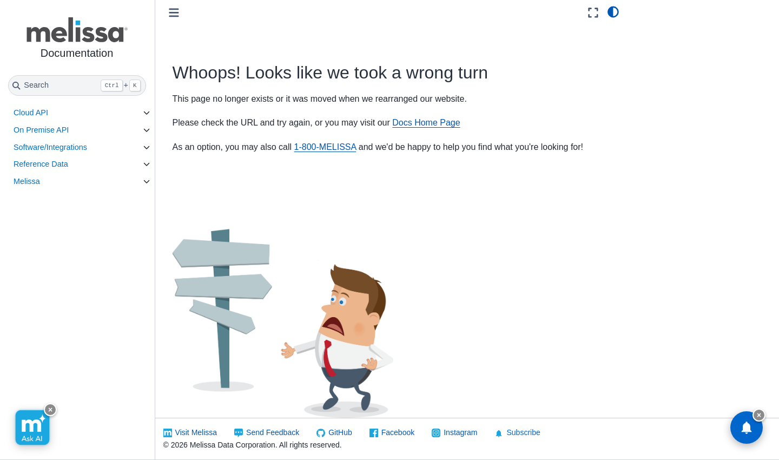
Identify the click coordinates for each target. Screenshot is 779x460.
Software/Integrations (51, 147)
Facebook (398, 432)
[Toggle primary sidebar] (174, 12)
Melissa (27, 181)
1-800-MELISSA (326, 147)
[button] (78, 40)
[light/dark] (613, 11)
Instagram (461, 432)
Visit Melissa (197, 432)
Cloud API (31, 112)
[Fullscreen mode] (593, 12)
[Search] (78, 85)
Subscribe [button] (518, 432)
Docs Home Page (427, 122)
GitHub (341, 432)
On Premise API (41, 130)
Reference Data (41, 164)
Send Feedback (273, 432)
